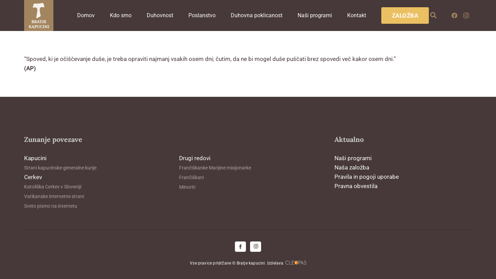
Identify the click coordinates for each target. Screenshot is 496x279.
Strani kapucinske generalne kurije (60, 167)
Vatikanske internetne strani (54, 196)
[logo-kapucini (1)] (38, 15)
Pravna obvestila (356, 186)
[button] (434, 15)
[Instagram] (466, 15)
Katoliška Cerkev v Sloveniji (52, 186)
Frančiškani (191, 177)
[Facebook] (454, 15)
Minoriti (187, 187)
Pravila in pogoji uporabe (366, 176)
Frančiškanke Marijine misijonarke (215, 167)
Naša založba (351, 167)
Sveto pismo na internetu (50, 206)
